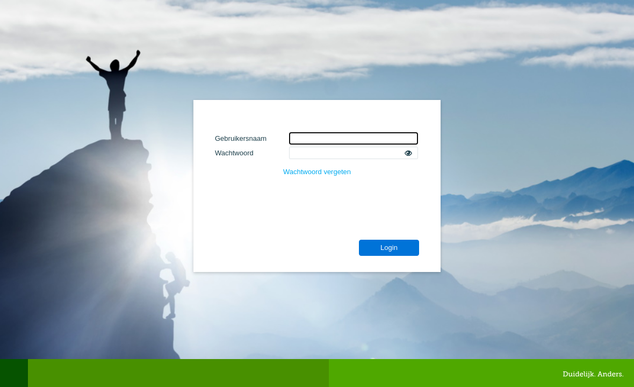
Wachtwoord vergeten (317, 172)
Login (389, 247)
